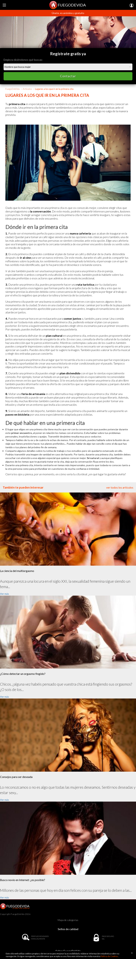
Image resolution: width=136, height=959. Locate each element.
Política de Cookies (109, 956)
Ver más (4, 593)
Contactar (68, 76)
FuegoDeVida (12, 88)
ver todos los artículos (119, 487)
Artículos (27, 88)
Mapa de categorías (68, 920)
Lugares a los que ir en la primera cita (54, 88)
